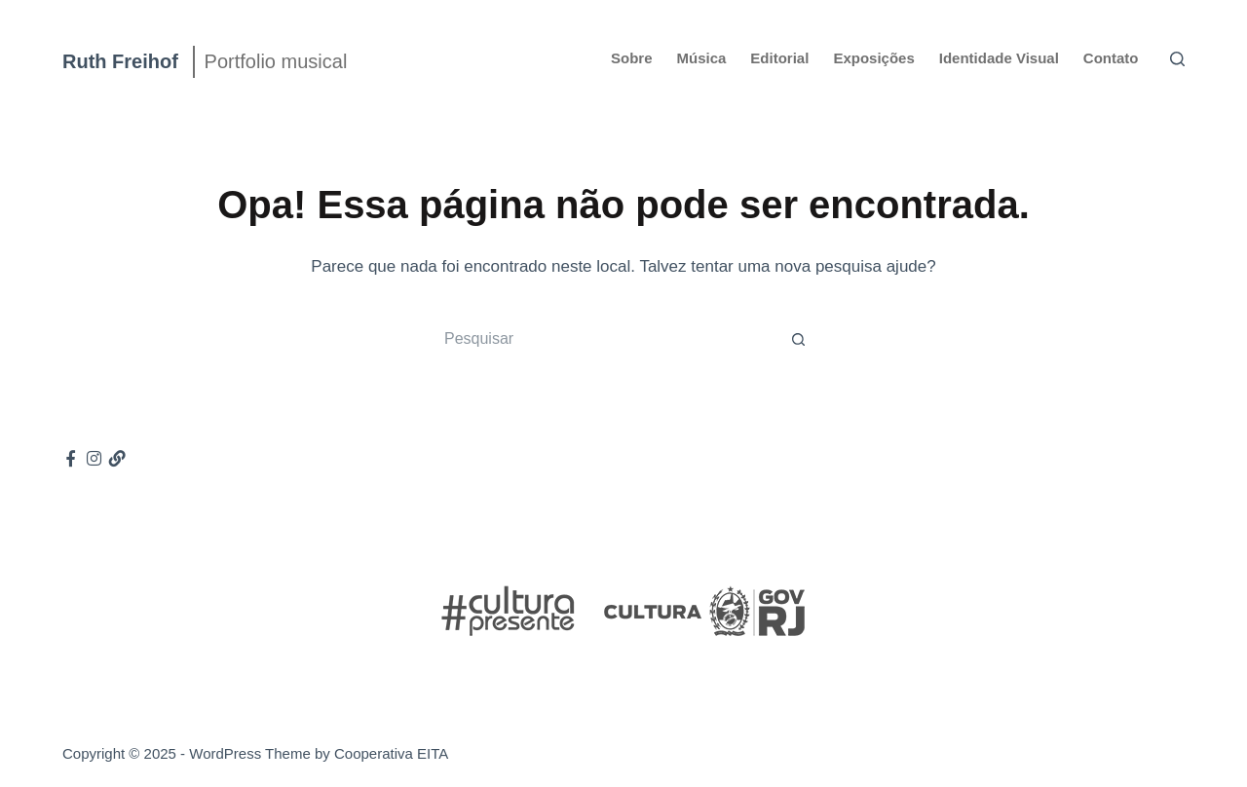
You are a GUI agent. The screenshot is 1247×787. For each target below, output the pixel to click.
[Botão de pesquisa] (798, 338)
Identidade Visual (999, 58)
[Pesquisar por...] (604, 338)
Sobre (632, 58)
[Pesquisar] (1177, 59)
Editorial (779, 58)
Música (702, 58)
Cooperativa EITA (391, 753)
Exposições (873, 58)
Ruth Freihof (120, 61)
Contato (1111, 58)
